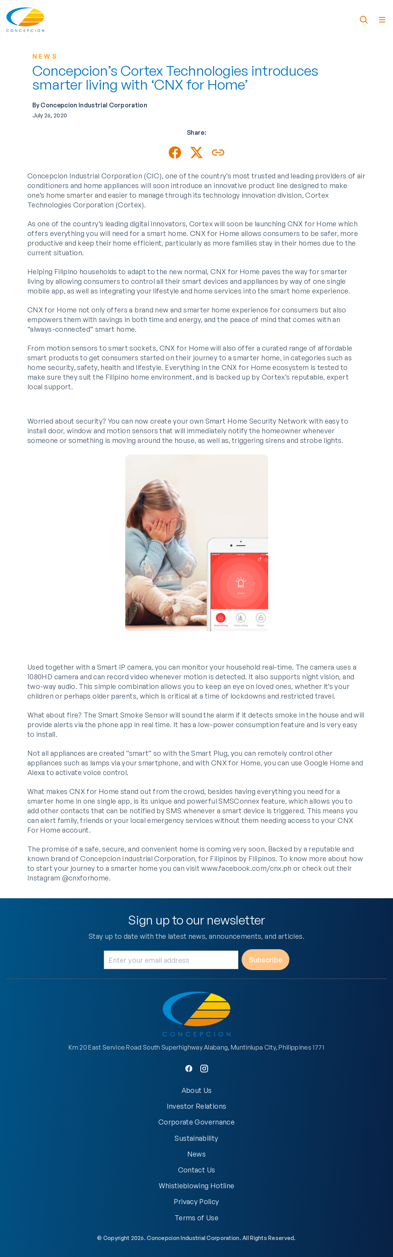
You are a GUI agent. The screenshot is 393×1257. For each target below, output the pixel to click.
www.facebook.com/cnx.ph (246, 874)
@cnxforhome (85, 884)
